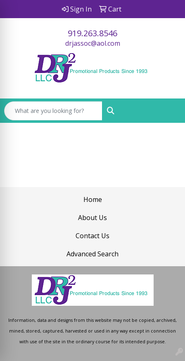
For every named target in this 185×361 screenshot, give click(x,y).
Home (92, 199)
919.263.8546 (92, 33)
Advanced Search (92, 253)
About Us (92, 217)
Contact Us (92, 235)
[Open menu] (168, 111)
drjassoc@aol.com (92, 43)
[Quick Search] (53, 110)
